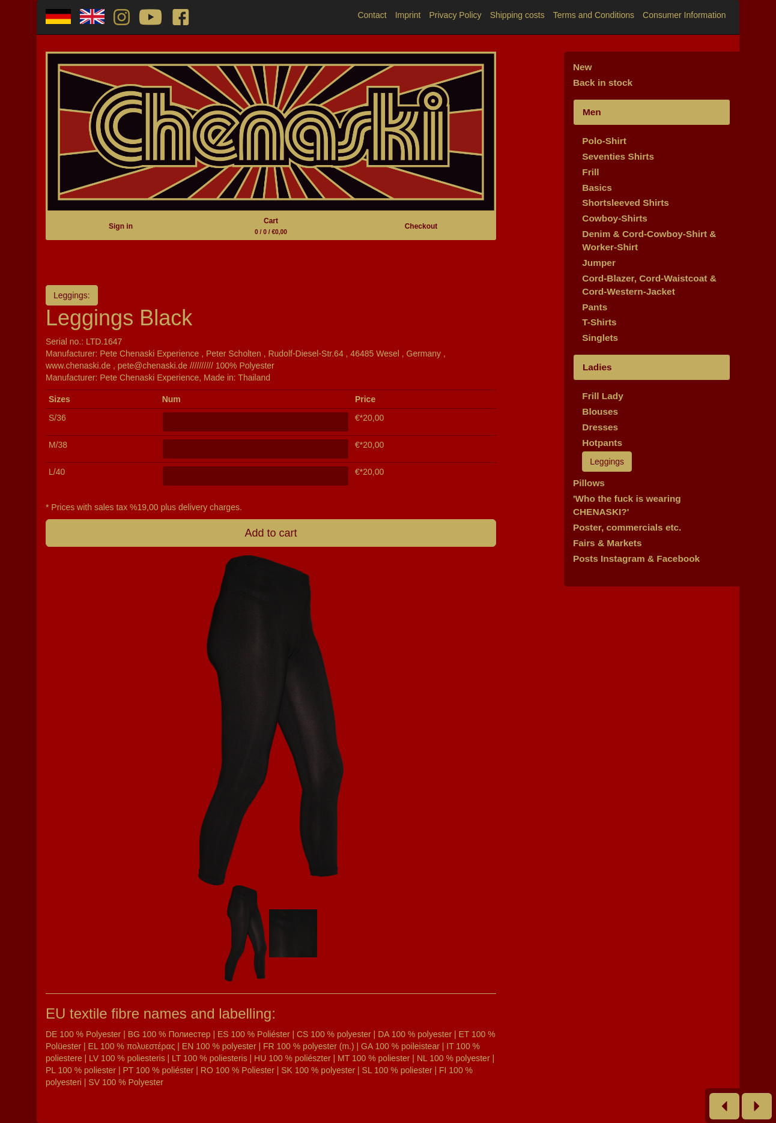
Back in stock (602, 82)
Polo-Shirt (604, 141)
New (582, 67)
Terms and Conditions (593, 15)
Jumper (599, 262)
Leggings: (71, 295)
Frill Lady (602, 396)
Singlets (600, 338)
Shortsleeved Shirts (625, 202)
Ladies (597, 367)
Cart (271, 226)
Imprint (408, 15)
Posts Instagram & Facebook (636, 558)
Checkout (421, 226)
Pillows (589, 483)
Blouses (600, 411)
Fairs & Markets (607, 543)
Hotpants (602, 443)
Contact (371, 15)
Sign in (121, 226)
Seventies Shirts (618, 156)
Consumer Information (684, 15)
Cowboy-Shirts (614, 218)
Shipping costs (517, 15)
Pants (594, 307)
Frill (590, 172)
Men (592, 112)
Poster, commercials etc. (627, 527)
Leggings (607, 461)
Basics (597, 187)
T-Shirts (599, 322)
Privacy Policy (455, 15)
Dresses (600, 427)
